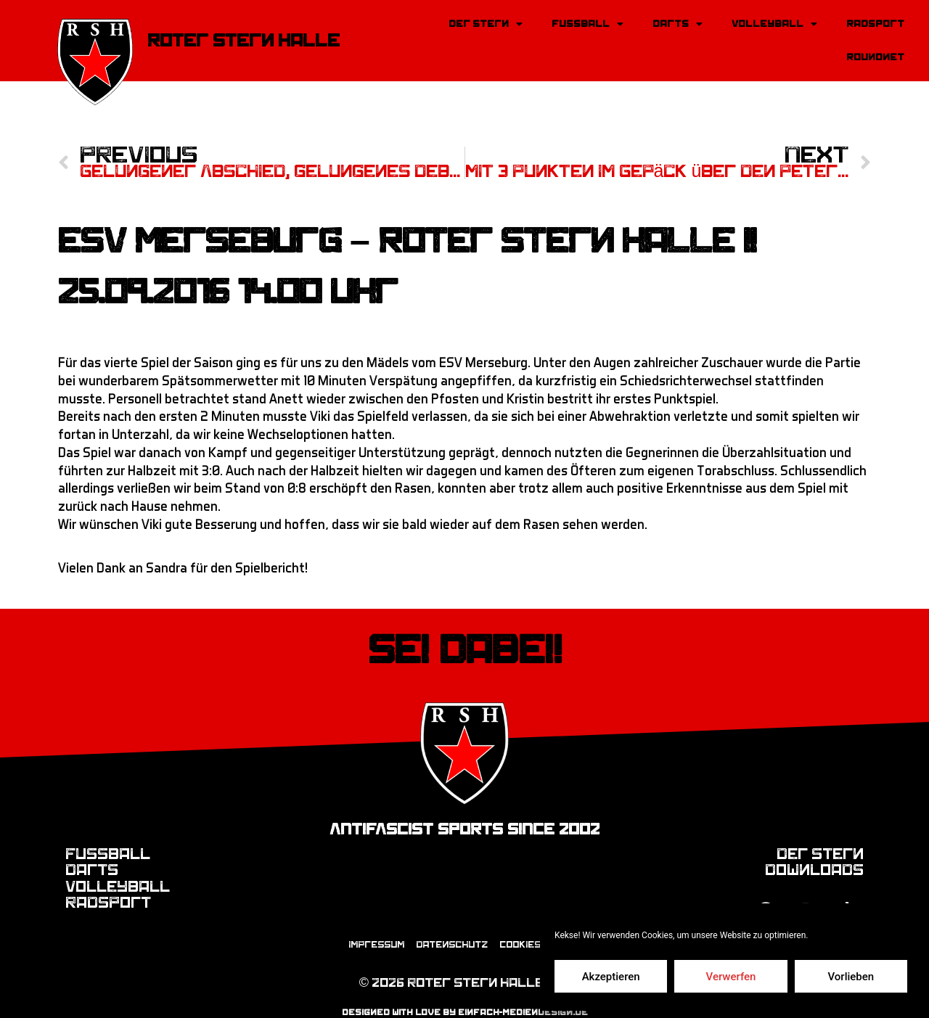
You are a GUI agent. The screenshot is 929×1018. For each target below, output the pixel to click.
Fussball (587, 24)
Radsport (875, 23)
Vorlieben (850, 976)
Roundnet (875, 57)
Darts (677, 24)
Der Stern (486, 24)
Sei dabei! (465, 630)
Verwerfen (731, 976)
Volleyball (774, 24)
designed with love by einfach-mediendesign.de (465, 997)
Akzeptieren (611, 976)
